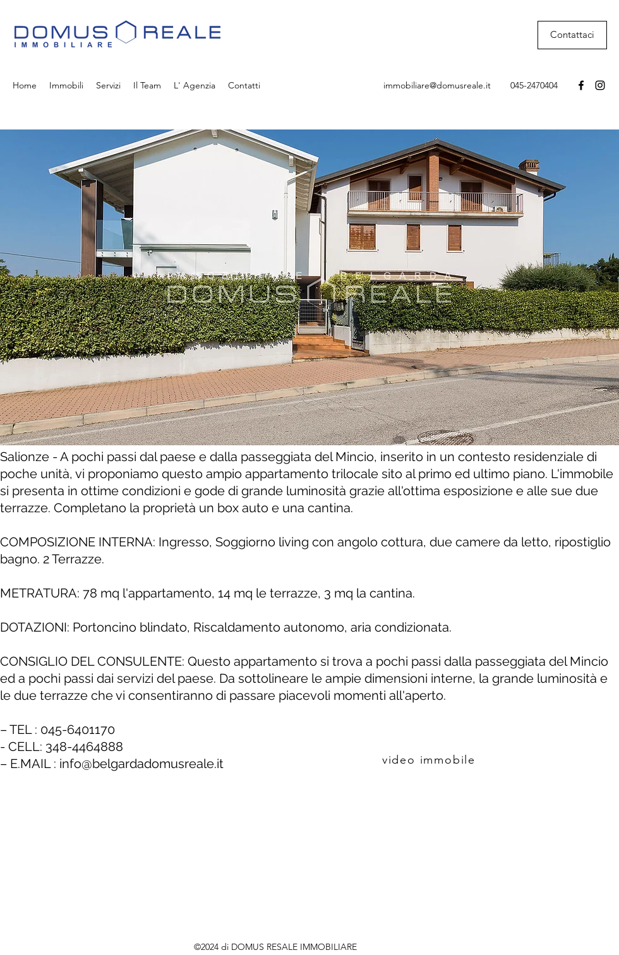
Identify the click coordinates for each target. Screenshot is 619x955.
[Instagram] (600, 85)
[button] (309, 287)
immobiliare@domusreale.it (437, 85)
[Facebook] (581, 85)
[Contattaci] (572, 35)
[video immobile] (430, 759)
